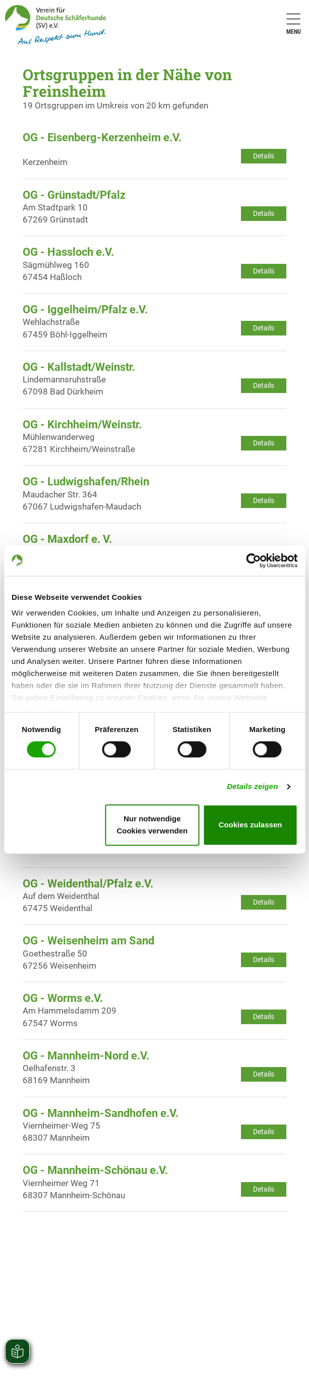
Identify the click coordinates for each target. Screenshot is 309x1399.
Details (263, 156)
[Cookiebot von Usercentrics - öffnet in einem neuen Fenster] (253, 560)
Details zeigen (252, 786)
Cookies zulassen (250, 824)
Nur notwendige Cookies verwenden (152, 824)
